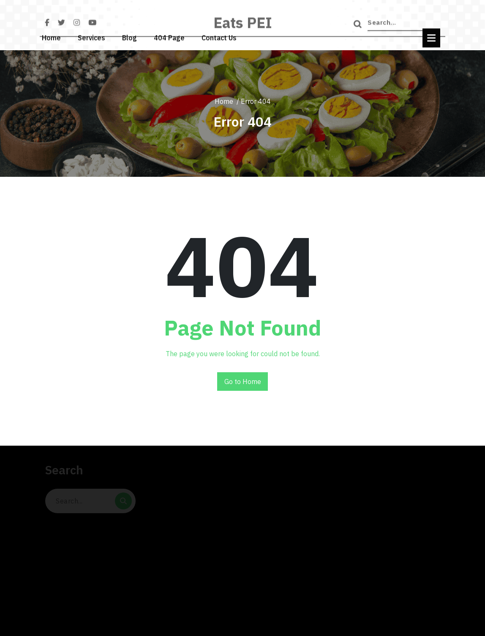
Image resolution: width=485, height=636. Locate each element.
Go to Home (242, 381)
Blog (129, 35)
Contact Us (219, 35)
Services (91, 35)
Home (51, 35)
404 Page (169, 35)
